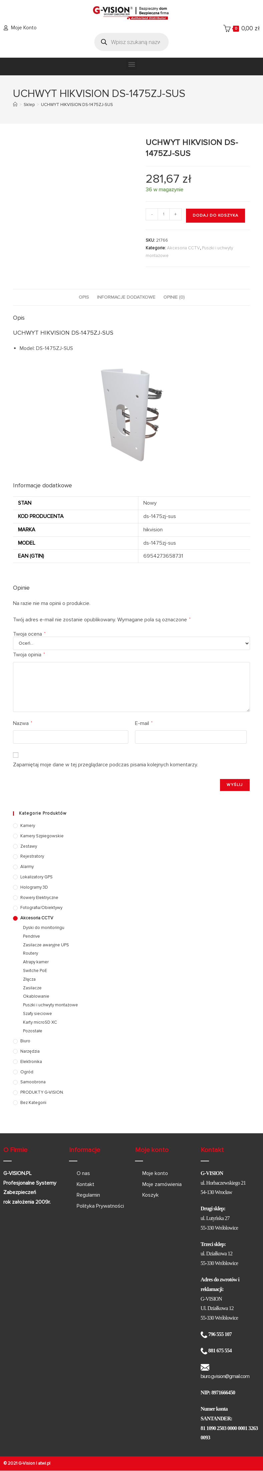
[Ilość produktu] (164, 214)
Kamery (27, 825)
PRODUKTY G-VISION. (42, 1092)
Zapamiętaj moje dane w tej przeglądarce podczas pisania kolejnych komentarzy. (105, 764)
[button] (131, 64)
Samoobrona (33, 1082)
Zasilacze (32, 988)
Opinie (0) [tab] (174, 297)
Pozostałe (32, 1031)
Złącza (29, 979)
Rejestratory (32, 856)
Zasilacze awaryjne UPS (46, 945)
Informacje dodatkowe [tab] (126, 297)
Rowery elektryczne (39, 897)
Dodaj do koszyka (215, 215)
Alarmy (27, 866)
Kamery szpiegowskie (42, 836)
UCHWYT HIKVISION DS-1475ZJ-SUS (77, 104)
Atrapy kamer (36, 962)
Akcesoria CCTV (183, 248)
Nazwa (22, 723)
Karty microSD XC (40, 1022)
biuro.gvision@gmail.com (225, 1376)
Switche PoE (35, 970)
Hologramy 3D (34, 887)
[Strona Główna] (15, 104)
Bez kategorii (33, 1102)
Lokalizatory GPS (36, 877)
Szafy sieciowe (37, 1013)
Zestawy (28, 846)
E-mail (143, 723)
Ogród (26, 1072)
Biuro (25, 1041)
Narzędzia (30, 1051)
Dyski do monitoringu (43, 927)
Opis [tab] (84, 297)
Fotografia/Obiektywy (41, 907)
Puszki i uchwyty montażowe (50, 1005)
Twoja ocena (29, 634)
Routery (30, 953)
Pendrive (31, 936)
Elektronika (31, 1061)
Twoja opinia (29, 654)
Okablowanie (36, 996)
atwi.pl (44, 1463)
